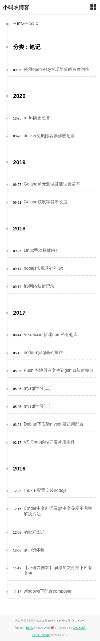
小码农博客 (16, 7)
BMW (29, 627)
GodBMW (79, 627)
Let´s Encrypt (41, 634)
